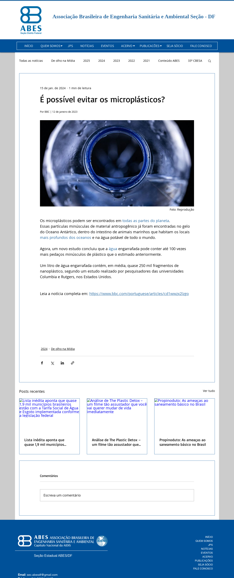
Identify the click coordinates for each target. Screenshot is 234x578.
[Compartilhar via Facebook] (42, 363)
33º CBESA (195, 61)
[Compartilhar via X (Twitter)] (52, 363)
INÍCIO (209, 537)
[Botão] (30, 20)
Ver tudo (209, 391)
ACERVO (207, 556)
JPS (210, 544)
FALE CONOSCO (203, 568)
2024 (101, 61)
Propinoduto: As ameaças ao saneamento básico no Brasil (182, 442)
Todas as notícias (31, 61)
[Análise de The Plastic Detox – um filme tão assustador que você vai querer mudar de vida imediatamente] (117, 415)
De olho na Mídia (63, 61)
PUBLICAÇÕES (204, 560)
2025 (86, 61)
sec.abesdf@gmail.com (42, 574)
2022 (131, 61)
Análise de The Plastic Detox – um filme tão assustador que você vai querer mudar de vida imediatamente (116, 442)
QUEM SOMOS (204, 541)
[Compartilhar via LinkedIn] (62, 363)
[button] (50, 46)
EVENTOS (207, 552)
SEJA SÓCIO (205, 564)
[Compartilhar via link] (73, 363)
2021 (146, 61)
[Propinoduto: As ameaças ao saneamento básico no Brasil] (184, 415)
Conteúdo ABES (169, 61)
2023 (116, 61)
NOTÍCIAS (207, 548)
